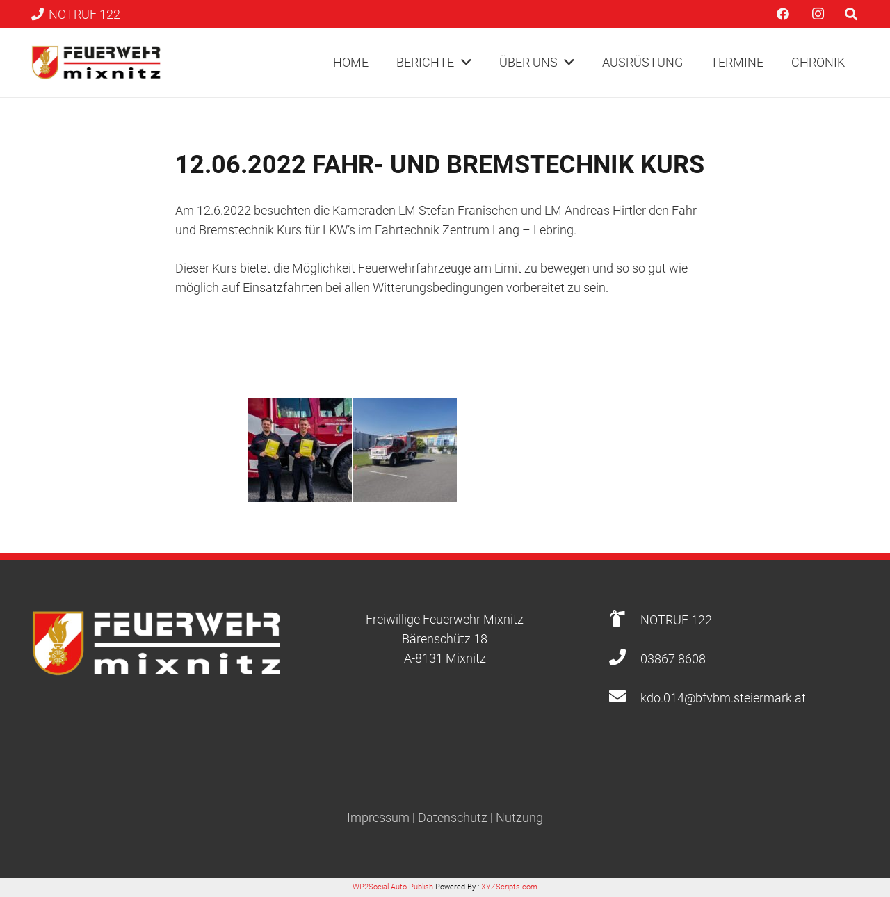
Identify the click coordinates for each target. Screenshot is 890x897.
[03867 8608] (624, 659)
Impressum (378, 817)
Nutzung (519, 817)
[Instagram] (817, 13)
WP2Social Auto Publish (393, 886)
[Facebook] (782, 13)
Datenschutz (452, 817)
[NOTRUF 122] (624, 620)
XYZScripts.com (509, 886)
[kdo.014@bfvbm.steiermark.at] (624, 698)
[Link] (96, 62)
